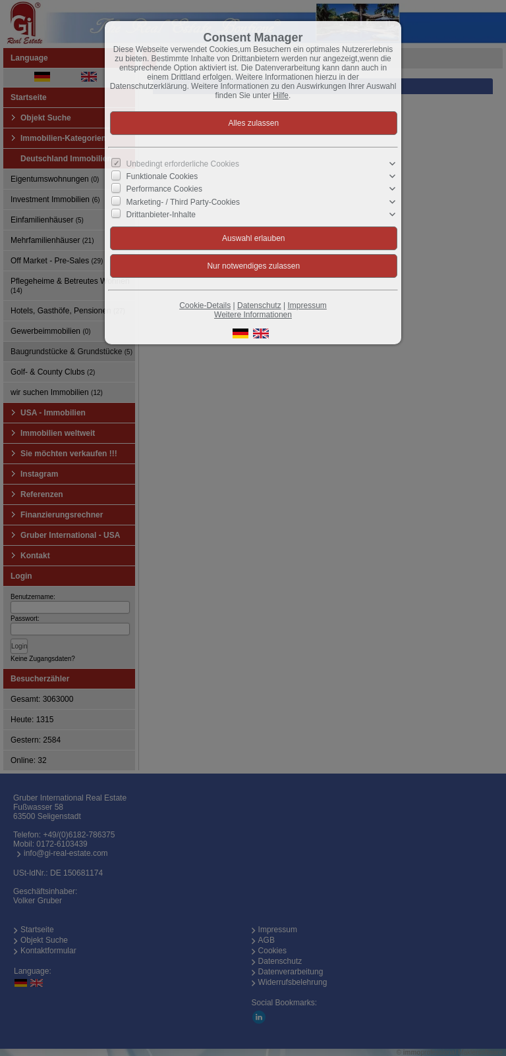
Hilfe (281, 95)
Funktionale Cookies (162, 176)
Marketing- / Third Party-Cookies (183, 201)
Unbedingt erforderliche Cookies (182, 164)
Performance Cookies (164, 189)
